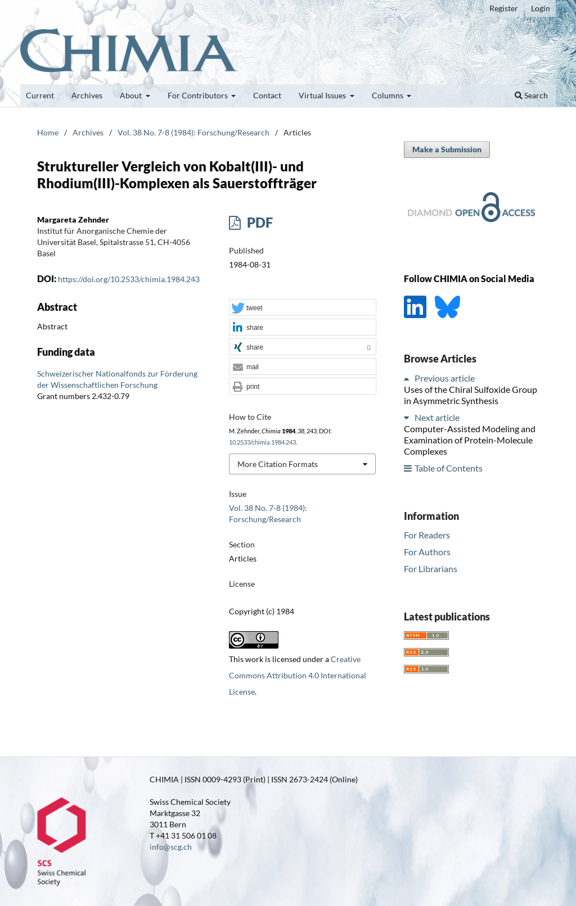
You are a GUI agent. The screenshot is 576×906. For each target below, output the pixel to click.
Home (47, 132)
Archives (86, 95)
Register (503, 8)
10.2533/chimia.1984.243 (262, 442)
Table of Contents (449, 468)
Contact (267, 95)
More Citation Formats (277, 464)
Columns (388, 95)
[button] (303, 308)
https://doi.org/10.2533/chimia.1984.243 (129, 279)
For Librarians (430, 568)
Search (531, 95)
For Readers (427, 534)
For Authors (427, 551)
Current (40, 95)
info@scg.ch (171, 846)
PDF (258, 222)
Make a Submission (447, 149)
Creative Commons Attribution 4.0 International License (297, 675)
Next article (437, 417)
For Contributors (199, 95)
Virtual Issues (323, 95)
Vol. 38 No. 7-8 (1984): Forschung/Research (193, 132)
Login (540, 8)
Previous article (445, 378)
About (131, 95)
